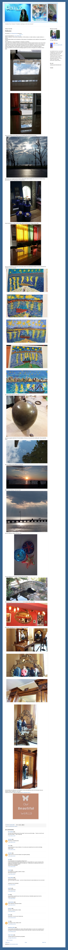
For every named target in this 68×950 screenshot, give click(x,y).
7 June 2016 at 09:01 (11, 898)
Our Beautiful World (13, 33)
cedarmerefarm (11, 902)
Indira (9, 914)
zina (8, 921)
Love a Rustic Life (17, 35)
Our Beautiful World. (26, 792)
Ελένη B (9, 870)
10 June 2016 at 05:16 (12, 917)
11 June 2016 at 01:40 (12, 924)
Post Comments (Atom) (14, 944)
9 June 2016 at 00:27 (11, 911)
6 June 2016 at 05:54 (11, 884)
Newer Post (7, 942)
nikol (9, 859)
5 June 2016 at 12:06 (11, 835)
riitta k (9, 845)
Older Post (44, 942)
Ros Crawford (10, 831)
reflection (15, 826)
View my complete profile (58, 44)
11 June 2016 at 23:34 (12, 931)
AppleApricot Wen (11, 927)
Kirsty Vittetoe (10, 877)
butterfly (9, 888)
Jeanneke (10, 839)
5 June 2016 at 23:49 (11, 866)
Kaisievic (9, 908)
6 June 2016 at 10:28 (11, 891)
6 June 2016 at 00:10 (11, 874)
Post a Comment (9, 940)
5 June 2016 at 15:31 (11, 842)
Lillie (9, 894)
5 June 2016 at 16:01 (11, 849)
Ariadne (8, 824)
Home (26, 942)
